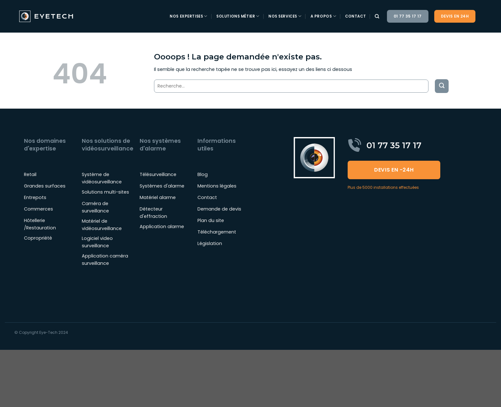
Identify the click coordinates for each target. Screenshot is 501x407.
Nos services (285, 16)
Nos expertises (188, 16)
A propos (323, 16)
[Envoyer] (442, 86)
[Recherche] (377, 16)
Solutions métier (237, 16)
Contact (355, 16)
